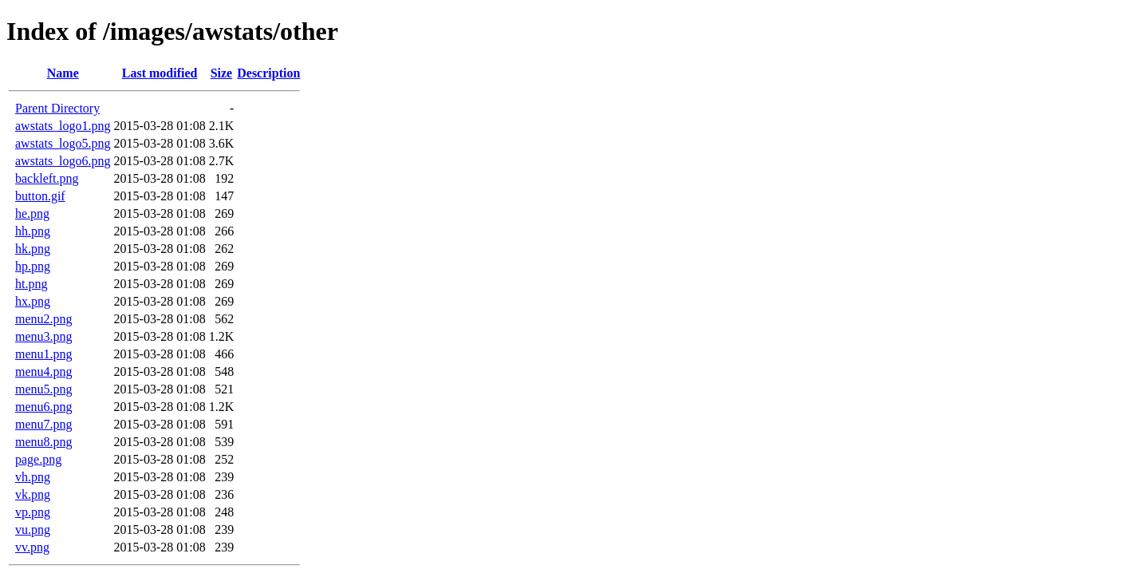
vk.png (32, 494)
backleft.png (47, 178)
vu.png (32, 529)
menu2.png (44, 319)
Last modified (160, 73)
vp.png (32, 512)
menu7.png (44, 424)
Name (63, 73)
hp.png (32, 266)
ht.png (31, 283)
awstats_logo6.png (63, 161)
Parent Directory (57, 108)
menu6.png (44, 406)
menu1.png (44, 354)
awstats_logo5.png (63, 143)
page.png (38, 459)
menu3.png (44, 336)
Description (268, 73)
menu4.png (44, 371)
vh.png (32, 477)
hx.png (32, 301)
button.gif (40, 196)
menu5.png (44, 389)
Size (222, 73)
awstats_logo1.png (63, 125)
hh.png (32, 231)
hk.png (32, 248)
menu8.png (44, 442)
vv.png (32, 547)
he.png (32, 213)
